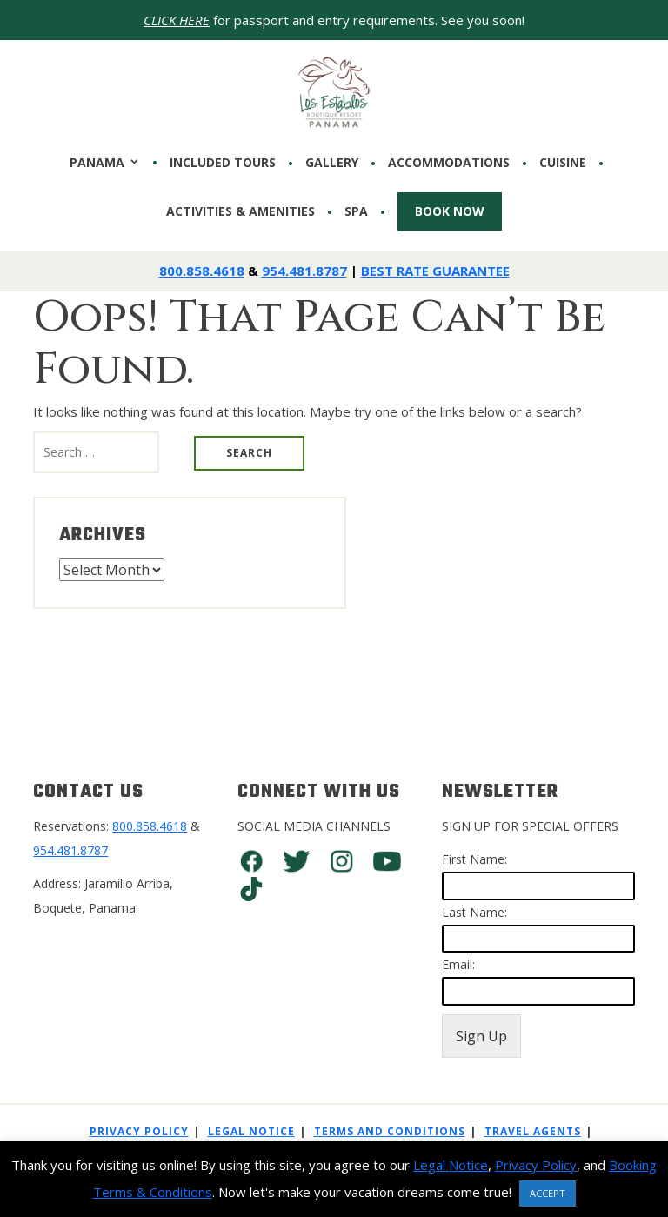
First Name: (474, 859)
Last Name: (474, 912)
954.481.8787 (304, 270)
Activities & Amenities (240, 211)
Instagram (342, 861)
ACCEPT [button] (547, 1193)
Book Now (449, 211)
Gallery (331, 163)
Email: (458, 964)
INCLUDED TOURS (223, 163)
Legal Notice (251, 1131)
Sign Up (481, 1036)
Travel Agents (532, 1131)
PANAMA (97, 162)
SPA (356, 211)
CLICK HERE (177, 20)
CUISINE (562, 163)
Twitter (297, 861)
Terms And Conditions (389, 1131)
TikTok (251, 889)
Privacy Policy (139, 1131)
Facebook (251, 861)
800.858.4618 (201, 270)
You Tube (387, 861)
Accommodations (449, 163)
